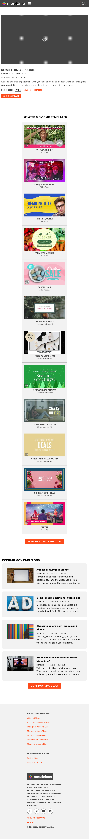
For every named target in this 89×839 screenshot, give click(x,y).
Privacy (31, 822)
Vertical (38, 89)
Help (29, 762)
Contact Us (37, 762)
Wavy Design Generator (37, 739)
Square (27, 89)
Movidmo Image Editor (37, 744)
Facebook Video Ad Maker (38, 722)
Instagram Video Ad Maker (38, 726)
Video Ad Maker (34, 718)
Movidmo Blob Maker (36, 735)
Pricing (30, 758)
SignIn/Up (84, 3)
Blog (36, 758)
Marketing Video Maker (37, 731)
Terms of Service (36, 818)
